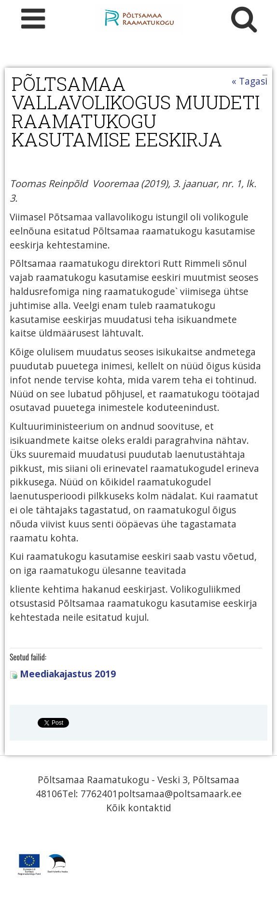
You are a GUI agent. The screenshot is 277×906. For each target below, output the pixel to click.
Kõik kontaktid (138, 807)
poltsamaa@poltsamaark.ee (180, 793)
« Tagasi (249, 81)
